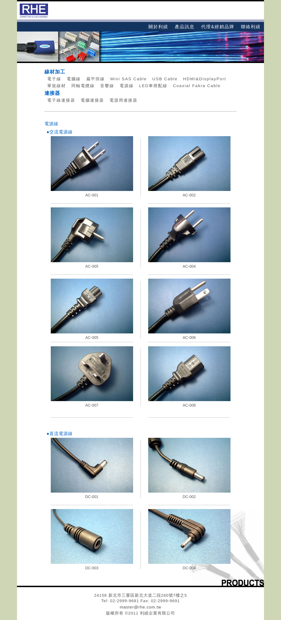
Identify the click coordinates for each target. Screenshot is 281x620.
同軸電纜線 (83, 85)
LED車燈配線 (153, 85)
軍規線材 (56, 85)
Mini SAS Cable (128, 78)
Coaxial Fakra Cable (197, 85)
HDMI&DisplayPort (204, 78)
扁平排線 (95, 78)
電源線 (127, 85)
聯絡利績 (251, 26)
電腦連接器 (92, 100)
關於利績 (158, 26)
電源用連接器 (123, 100)
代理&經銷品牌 (217, 26)
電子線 (54, 78)
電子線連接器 (61, 100)
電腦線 (74, 78)
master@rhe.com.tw (140, 607)
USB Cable (165, 78)
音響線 (107, 85)
